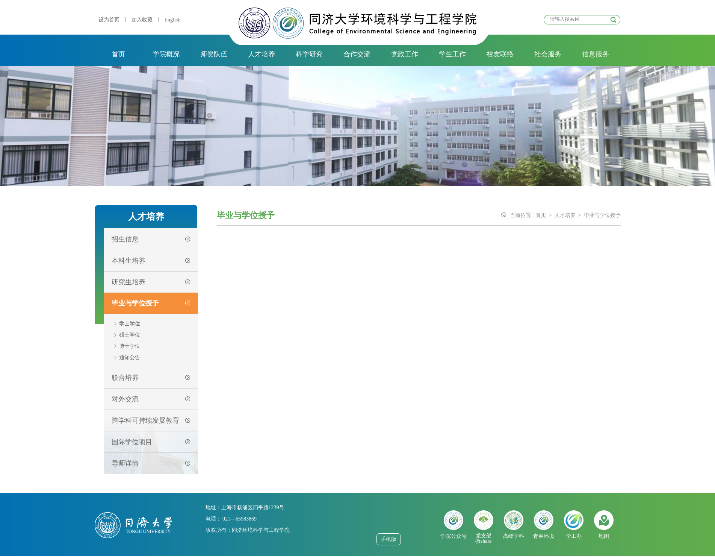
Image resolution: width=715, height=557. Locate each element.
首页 (118, 54)
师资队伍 (213, 54)
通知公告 (129, 357)
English (173, 20)
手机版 (388, 539)
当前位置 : (522, 215)
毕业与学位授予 (602, 215)
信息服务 (595, 54)
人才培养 (261, 54)
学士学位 (129, 323)
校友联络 (500, 54)
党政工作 (404, 54)
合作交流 (356, 54)
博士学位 (129, 346)
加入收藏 (142, 20)
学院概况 (166, 54)
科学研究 (309, 54)
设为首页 (108, 20)
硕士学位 (129, 335)
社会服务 (547, 54)
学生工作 (452, 54)
